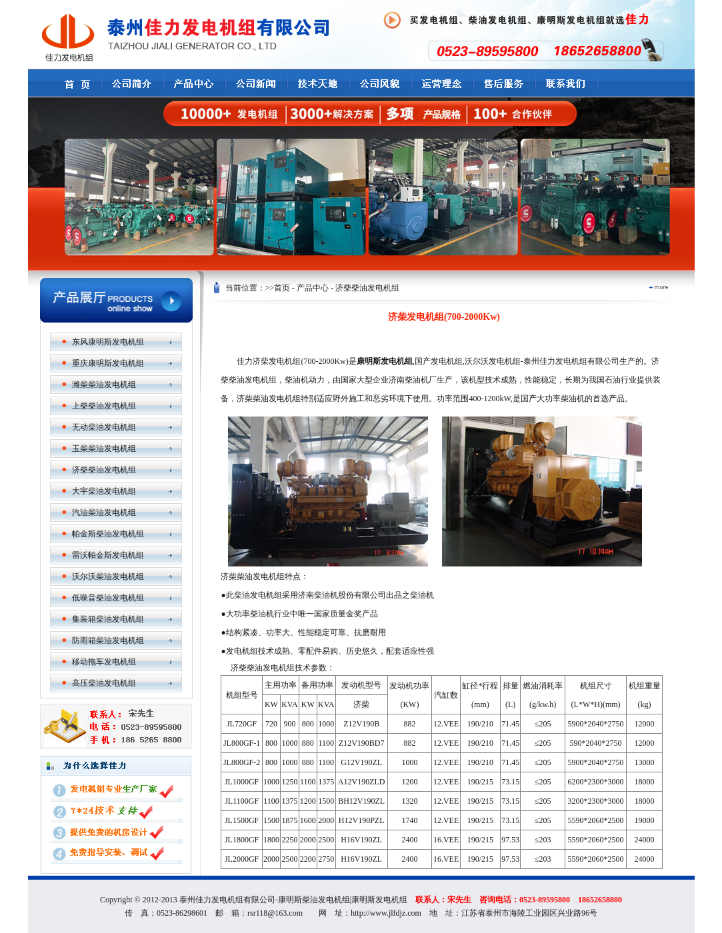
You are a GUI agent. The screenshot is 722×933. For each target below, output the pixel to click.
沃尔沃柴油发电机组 (108, 576)
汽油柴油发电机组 (104, 512)
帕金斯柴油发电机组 (108, 533)
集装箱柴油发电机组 (108, 619)
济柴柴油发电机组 (104, 469)
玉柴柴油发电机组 (104, 448)
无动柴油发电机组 (104, 427)
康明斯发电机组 (379, 899)
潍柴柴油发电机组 (104, 384)
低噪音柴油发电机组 (108, 597)
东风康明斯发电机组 (108, 342)
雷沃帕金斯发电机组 (108, 555)
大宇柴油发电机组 (104, 491)
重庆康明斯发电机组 (108, 363)
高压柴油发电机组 (104, 683)
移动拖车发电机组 (104, 661)
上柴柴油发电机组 (104, 406)
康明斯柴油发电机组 (314, 899)
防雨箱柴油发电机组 (108, 640)
